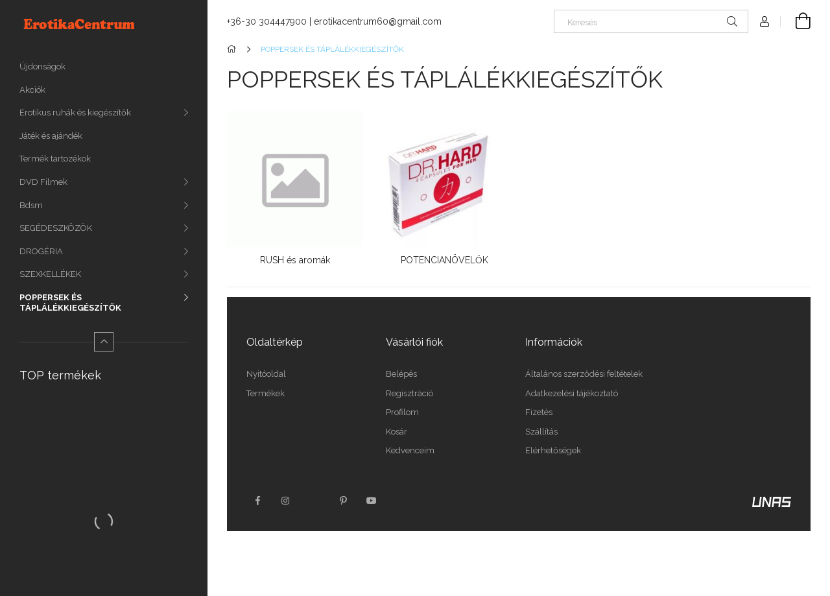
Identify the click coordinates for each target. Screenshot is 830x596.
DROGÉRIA (41, 251)
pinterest (343, 501)
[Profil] (764, 21)
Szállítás (541, 431)
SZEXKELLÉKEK (50, 274)
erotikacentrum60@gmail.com (378, 21)
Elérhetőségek (553, 450)
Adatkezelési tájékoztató (571, 393)
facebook (257, 501)
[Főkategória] (234, 49)
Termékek (265, 393)
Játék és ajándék (50, 136)
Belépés (401, 374)
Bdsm (31, 205)
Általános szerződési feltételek (584, 374)
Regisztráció (409, 393)
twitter (314, 501)
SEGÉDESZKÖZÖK (55, 228)
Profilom (402, 412)
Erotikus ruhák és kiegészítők (75, 112)
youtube (372, 501)
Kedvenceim (410, 450)
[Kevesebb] (103, 342)
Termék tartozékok (55, 158)
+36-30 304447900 (267, 21)
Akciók (32, 90)
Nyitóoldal (266, 374)
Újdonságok (42, 66)
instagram (286, 501)
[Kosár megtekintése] (796, 21)
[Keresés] (651, 21)
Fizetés (538, 412)
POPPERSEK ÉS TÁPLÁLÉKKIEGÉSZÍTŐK (70, 302)
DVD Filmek (43, 182)
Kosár (396, 431)
